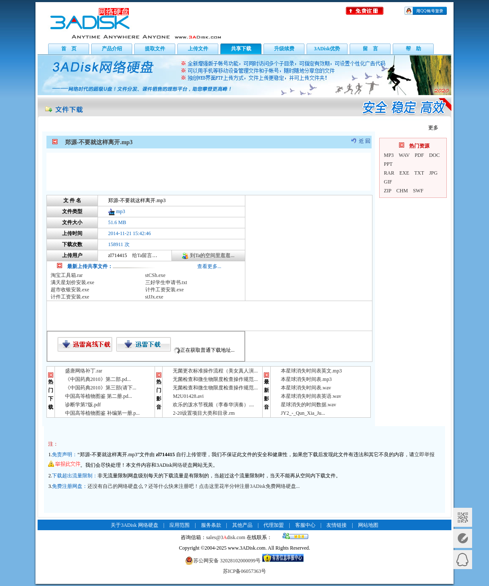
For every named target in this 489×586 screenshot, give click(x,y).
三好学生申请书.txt (166, 282)
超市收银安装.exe (70, 290)
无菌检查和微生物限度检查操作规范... (215, 379)
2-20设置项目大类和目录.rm (203, 413)
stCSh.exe (155, 275)
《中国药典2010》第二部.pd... (98, 379)
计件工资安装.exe (164, 290)
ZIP (387, 191)
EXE (404, 173)
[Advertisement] (208, 172)
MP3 (389, 155)
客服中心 (305, 525)
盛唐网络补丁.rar (83, 371)
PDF (419, 155)
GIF (388, 182)
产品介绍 (112, 49)
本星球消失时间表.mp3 (306, 379)
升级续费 (284, 49)
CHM (402, 191)
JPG (433, 173)
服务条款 (211, 525)
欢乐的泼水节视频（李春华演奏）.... (213, 405)
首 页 (68, 49)
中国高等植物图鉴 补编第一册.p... (102, 413)
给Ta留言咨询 (147, 255)
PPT (388, 164)
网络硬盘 (182, 465)
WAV (404, 155)
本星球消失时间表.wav (306, 388)
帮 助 (413, 49)
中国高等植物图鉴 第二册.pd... (98, 396)
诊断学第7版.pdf (83, 405)
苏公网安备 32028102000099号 (223, 560)
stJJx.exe (154, 297)
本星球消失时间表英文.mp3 (311, 371)
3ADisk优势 (327, 49)
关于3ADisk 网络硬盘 (134, 525)
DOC (434, 155)
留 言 (370, 49)
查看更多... (209, 266)
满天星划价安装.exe (73, 282)
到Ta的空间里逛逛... (212, 255)
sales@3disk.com (225, 537)
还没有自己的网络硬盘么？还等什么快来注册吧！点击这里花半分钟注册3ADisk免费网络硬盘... (193, 486)
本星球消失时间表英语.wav (311, 396)
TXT (419, 173)
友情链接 (336, 525)
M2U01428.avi (188, 396)
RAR (389, 173)
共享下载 (241, 49)
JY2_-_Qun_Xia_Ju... (303, 413)
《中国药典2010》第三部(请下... (100, 388)
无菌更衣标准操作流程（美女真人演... (215, 371)
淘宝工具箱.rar (67, 275)
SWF (418, 191)
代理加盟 (274, 525)
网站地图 (368, 525)
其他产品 (242, 525)
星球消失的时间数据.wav (308, 405)
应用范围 (179, 525)
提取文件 (155, 49)
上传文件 (198, 49)
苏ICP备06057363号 (244, 571)
